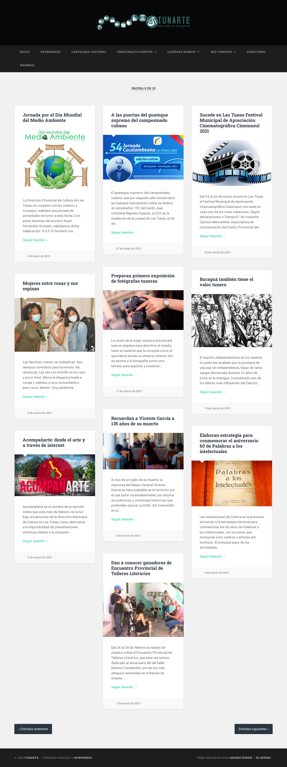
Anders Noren (240, 757)
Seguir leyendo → (36, 240)
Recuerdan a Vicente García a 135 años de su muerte (142, 420)
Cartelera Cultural (89, 51)
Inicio (25, 51)
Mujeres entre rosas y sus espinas (50, 285)
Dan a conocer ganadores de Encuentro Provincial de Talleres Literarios (141, 567)
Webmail (27, 65)
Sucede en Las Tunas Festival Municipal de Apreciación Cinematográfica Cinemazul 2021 (231, 123)
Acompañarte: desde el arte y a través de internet (54, 442)
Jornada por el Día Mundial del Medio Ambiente (52, 117)
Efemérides (51, 51)
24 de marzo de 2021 (217, 252)
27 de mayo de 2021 (128, 248)
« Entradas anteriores (33, 729)
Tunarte (31, 757)
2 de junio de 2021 (39, 256)
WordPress (83, 757)
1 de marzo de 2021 (128, 703)
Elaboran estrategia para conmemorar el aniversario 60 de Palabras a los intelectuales (229, 443)
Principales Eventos (135, 51)
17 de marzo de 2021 (129, 391)
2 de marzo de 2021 (40, 557)
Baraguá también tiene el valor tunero (226, 281)
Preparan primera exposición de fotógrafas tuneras (142, 278)
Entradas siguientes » (254, 729)
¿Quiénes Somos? (181, 51)
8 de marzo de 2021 (40, 413)
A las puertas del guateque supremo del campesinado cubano (139, 120)
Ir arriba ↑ (264, 757)
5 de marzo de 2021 (128, 535)
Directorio (256, 51)
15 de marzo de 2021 (217, 408)
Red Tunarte (221, 51)
